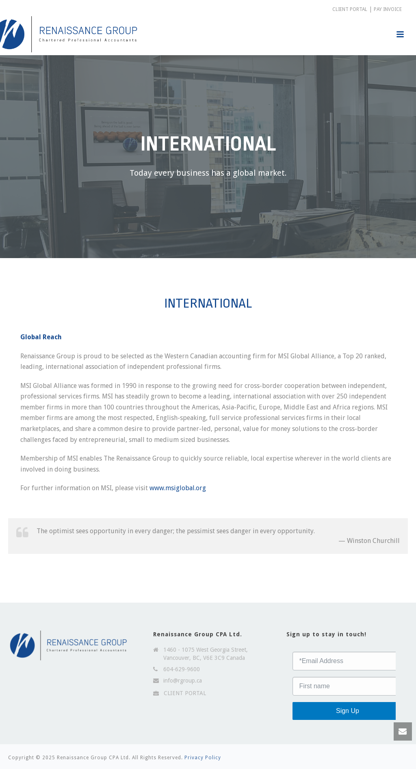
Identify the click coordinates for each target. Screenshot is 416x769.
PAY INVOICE (388, 9)
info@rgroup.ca (182, 680)
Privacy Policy (202, 757)
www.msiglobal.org (178, 488)
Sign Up (347, 710)
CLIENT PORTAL (349, 9)
